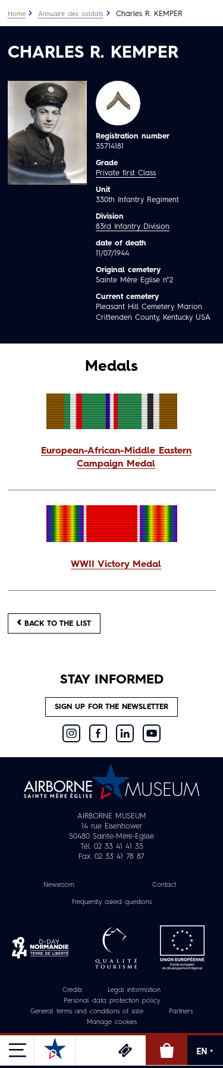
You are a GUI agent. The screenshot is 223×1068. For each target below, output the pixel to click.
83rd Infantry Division (132, 227)
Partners (181, 1012)
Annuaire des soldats (70, 14)
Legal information (134, 990)
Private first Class (126, 173)
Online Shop (166, 1050)
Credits (72, 990)
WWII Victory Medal (116, 564)
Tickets (125, 1050)
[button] (112, 458)
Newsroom (58, 885)
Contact (164, 885)
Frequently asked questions (112, 902)
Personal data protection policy (112, 1001)
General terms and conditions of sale (86, 1012)
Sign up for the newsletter (111, 707)
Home (17, 14)
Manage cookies (112, 1022)
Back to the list (54, 623)
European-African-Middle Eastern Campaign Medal (116, 457)
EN (205, 1051)
